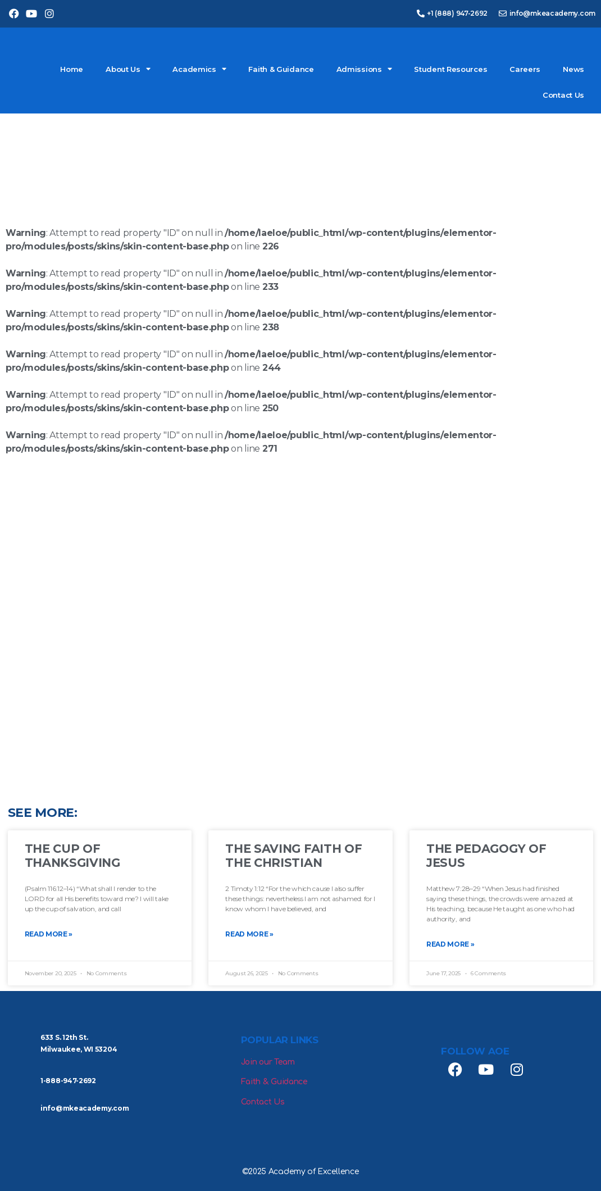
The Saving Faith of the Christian (293, 856)
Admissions (364, 69)
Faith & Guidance (280, 69)
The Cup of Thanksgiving (72, 856)
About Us (128, 69)
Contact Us (563, 94)
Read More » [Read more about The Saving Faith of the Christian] (249, 934)
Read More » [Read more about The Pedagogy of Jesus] (450, 944)
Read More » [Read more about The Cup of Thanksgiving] (49, 934)
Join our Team (268, 1062)
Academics (199, 69)
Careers (524, 69)
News (573, 69)
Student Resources (450, 69)
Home (71, 69)
